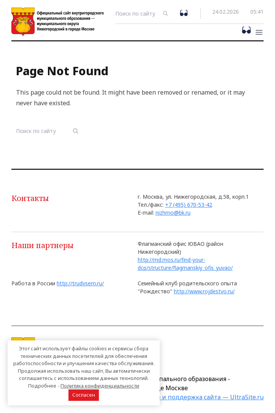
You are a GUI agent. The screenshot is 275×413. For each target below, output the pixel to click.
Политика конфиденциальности (99, 385)
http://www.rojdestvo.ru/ (204, 291)
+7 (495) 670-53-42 (188, 204)
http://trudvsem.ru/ (80, 283)
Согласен (83, 394)
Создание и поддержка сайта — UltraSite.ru (197, 397)
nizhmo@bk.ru (173, 212)
